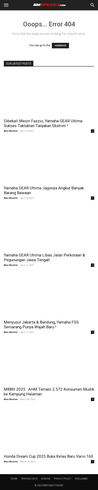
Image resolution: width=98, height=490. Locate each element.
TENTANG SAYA (29, 478)
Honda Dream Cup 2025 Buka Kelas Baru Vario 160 (48, 456)
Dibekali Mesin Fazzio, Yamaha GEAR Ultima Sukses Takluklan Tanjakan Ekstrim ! (43, 123)
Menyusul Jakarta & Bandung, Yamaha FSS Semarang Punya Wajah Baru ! (41, 324)
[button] (6, 5)
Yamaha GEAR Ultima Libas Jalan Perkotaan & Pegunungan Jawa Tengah (44, 257)
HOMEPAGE (60, 45)
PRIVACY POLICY (62, 478)
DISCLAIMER (81, 478)
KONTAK (45, 478)
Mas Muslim (11, 130)
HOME (14, 478)
